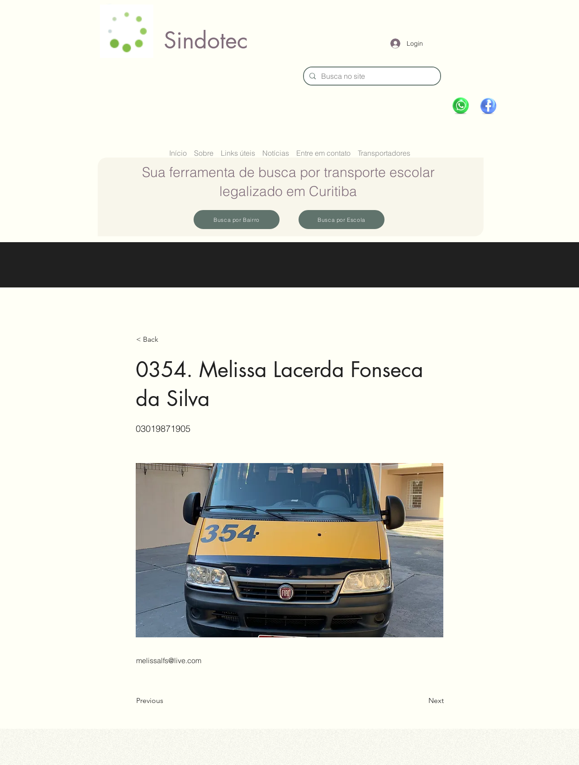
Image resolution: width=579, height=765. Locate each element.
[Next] (421, 701)
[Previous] (166, 701)
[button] (166, 339)
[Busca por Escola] (341, 219)
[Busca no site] (371, 76)
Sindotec (206, 40)
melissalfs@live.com (168, 660)
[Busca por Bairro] (237, 219)
